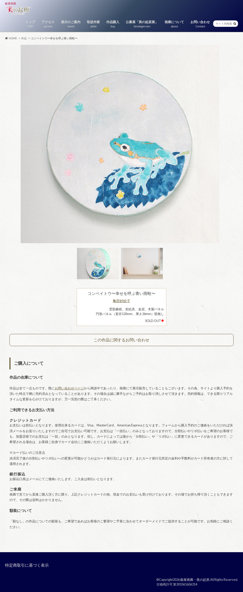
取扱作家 (93, 24)
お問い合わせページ (69, 388)
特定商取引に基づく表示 (27, 565)
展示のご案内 (70, 24)
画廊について (174, 24)
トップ (30, 24)
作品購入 (112, 24)
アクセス (48, 24)
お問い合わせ (200, 24)
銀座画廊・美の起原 (194, 580)
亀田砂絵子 (121, 301)
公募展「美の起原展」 (142, 24)
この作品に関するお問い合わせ (121, 339)
